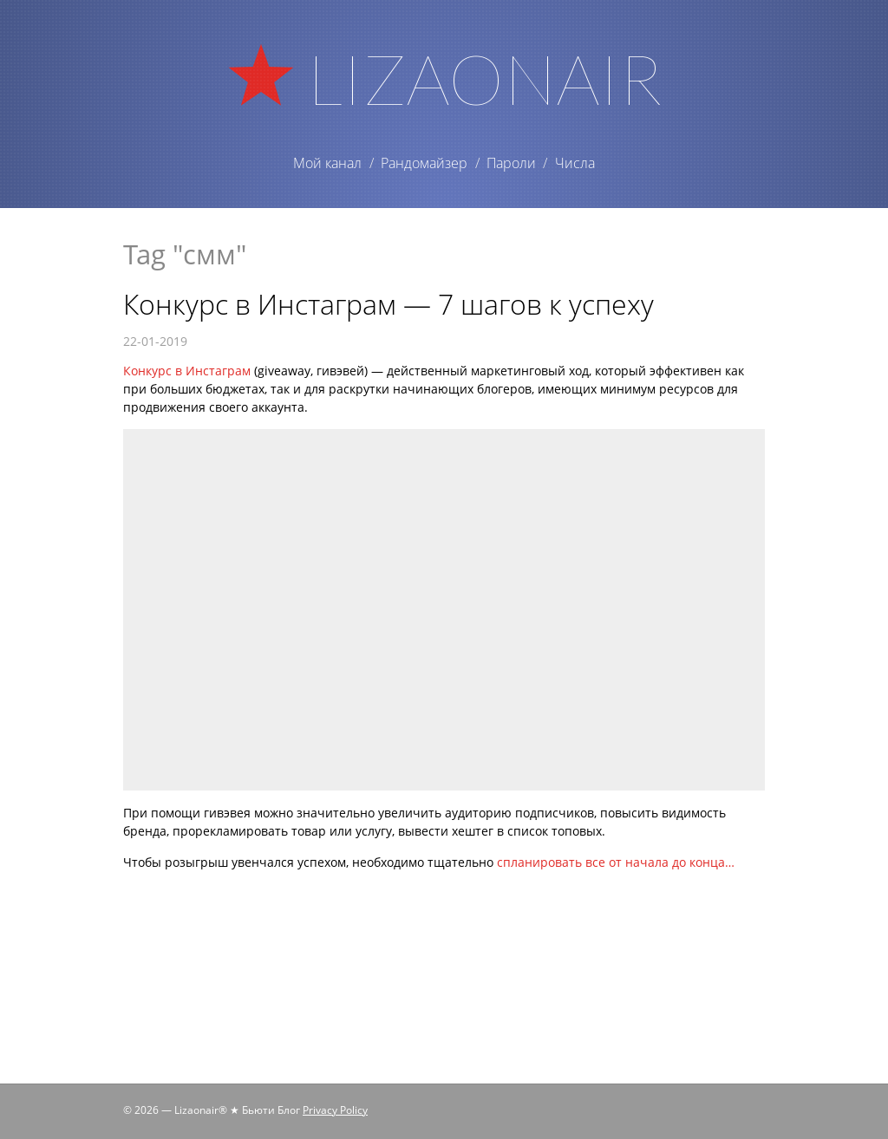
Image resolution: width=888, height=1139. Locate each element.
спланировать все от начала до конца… (616, 862)
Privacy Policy (335, 1110)
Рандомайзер (424, 162)
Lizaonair (484, 78)
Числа (575, 162)
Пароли (511, 162)
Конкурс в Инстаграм (187, 370)
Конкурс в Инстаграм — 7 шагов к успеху (388, 303)
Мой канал (327, 162)
